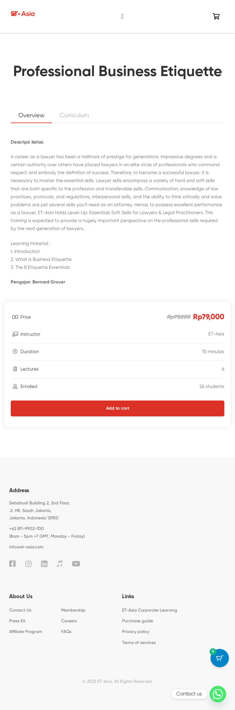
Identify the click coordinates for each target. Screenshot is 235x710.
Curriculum (74, 115)
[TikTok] (59, 563)
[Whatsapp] (218, 694)
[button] (122, 16)
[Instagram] (28, 563)
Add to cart (117, 408)
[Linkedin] (44, 563)
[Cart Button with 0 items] (220, 658)
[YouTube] (76, 563)
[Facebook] (12, 563)
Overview (31, 115)
